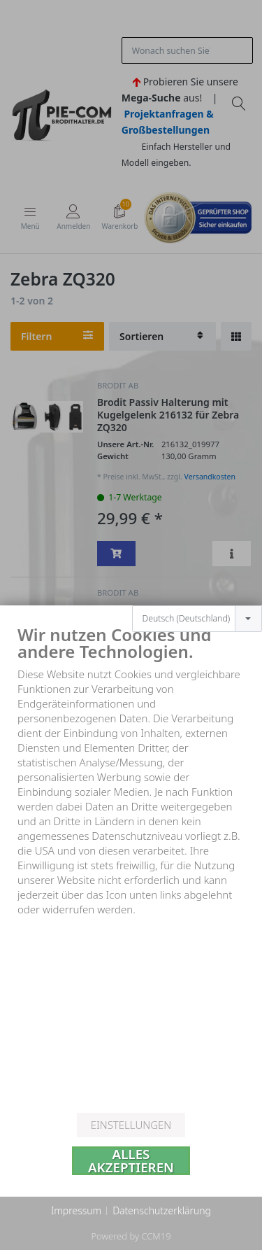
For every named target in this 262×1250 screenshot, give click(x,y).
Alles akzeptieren (131, 1160)
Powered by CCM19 (130, 1236)
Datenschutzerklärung (161, 1210)
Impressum (76, 1210)
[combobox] (197, 591)
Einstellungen (131, 1125)
